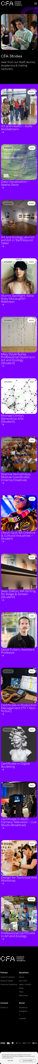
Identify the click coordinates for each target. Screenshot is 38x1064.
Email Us (4, 1007)
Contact (4, 1003)
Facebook (23, 1007)
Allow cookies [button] (28, 1060)
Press (21, 988)
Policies (4, 972)
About (21, 977)
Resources (23, 995)
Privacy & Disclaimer (8, 984)
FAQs (21, 992)
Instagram (23, 1011)
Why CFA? (23, 981)
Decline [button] (10, 1060)
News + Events (25, 984)
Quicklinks (24, 972)
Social (22, 1003)
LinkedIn (22, 1018)
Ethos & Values (6, 981)
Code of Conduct (7, 977)
